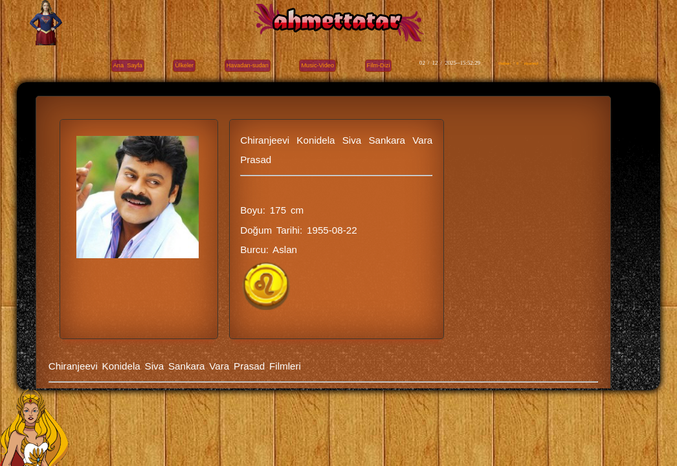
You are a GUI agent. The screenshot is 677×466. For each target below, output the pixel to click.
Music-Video (317, 65)
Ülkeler (184, 65)
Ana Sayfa (127, 65)
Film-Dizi (378, 65)
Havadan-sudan (248, 65)
